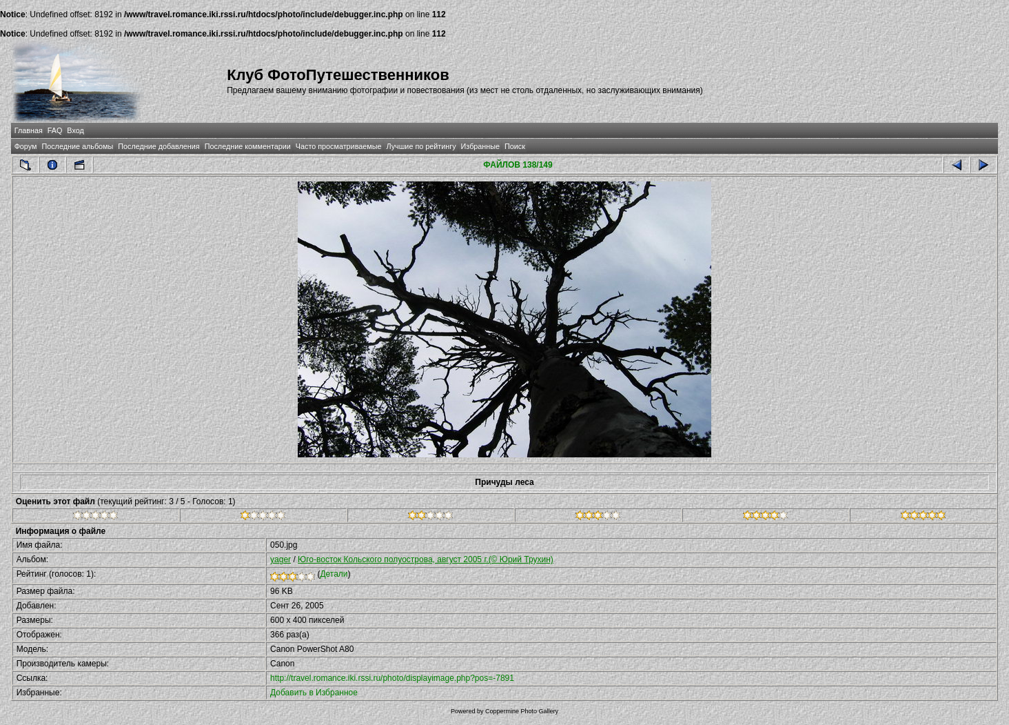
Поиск (514, 146)
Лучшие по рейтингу (421, 146)
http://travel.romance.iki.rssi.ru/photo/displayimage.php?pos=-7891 (392, 678)
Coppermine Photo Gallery (521, 711)
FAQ (55, 130)
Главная (28, 130)
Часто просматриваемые (339, 146)
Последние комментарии (248, 146)
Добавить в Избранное (314, 692)
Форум (25, 146)
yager (280, 559)
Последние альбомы (77, 146)
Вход (75, 130)
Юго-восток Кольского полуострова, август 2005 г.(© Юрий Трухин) (425, 559)
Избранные (480, 146)
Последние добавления (158, 146)
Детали (333, 574)
